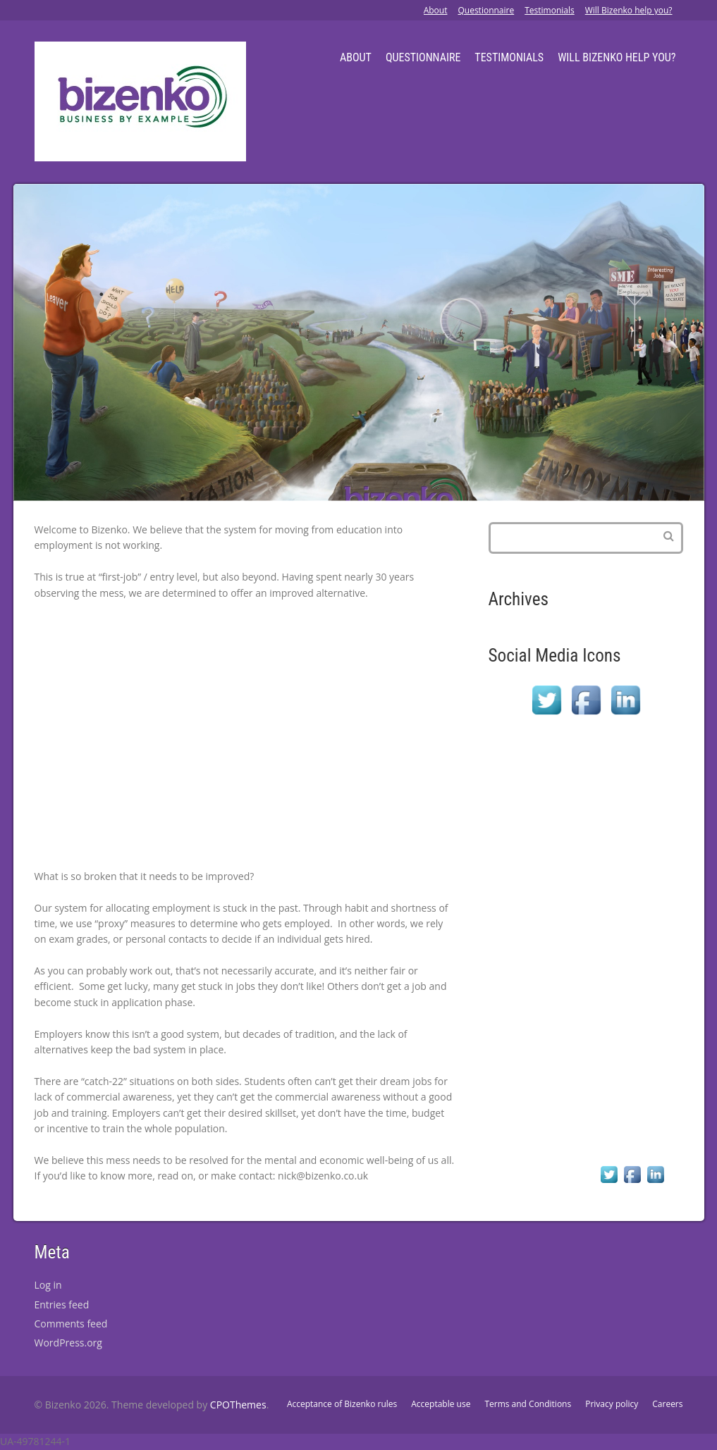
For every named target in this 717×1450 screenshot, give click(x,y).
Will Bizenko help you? (629, 10)
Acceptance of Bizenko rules (342, 1404)
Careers (667, 1404)
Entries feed (62, 1304)
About (436, 10)
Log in (48, 1284)
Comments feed (71, 1323)
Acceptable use (440, 1404)
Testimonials (550, 10)
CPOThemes (238, 1404)
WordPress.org (68, 1342)
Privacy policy (611, 1404)
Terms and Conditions (527, 1404)
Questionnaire (486, 10)
